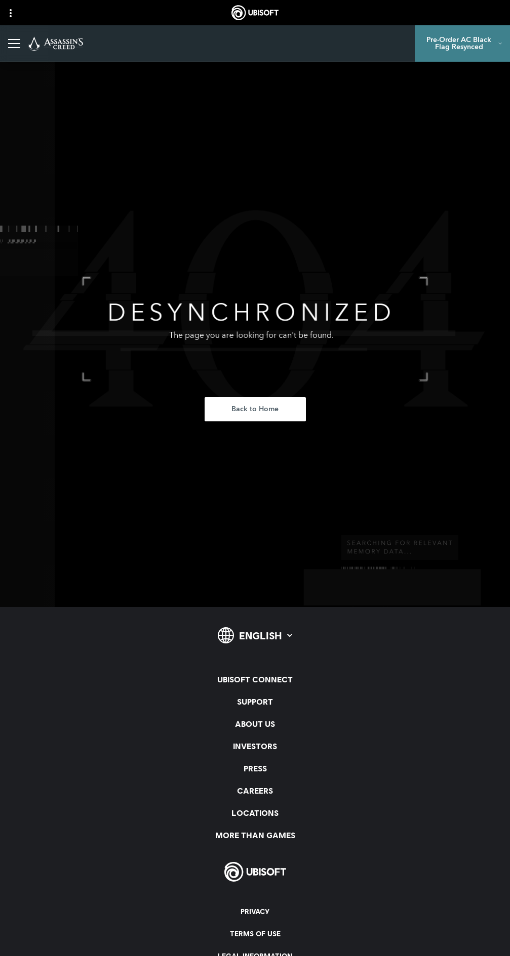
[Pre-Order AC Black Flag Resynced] (462, 43)
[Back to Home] (255, 409)
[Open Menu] (14, 43)
